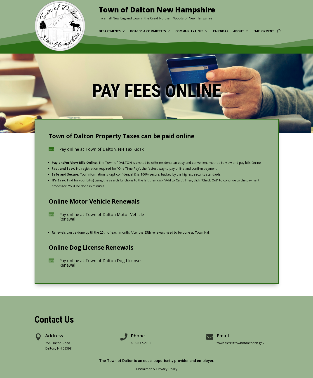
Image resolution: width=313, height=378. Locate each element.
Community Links (189, 31)
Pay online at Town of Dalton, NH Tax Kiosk (101, 149)
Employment (264, 31)
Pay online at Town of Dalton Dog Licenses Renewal (100, 263)
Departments (110, 31)
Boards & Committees (148, 31)
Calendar (220, 31)
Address (54, 336)
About (238, 31)
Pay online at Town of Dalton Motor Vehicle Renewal (101, 217)
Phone (138, 336)
